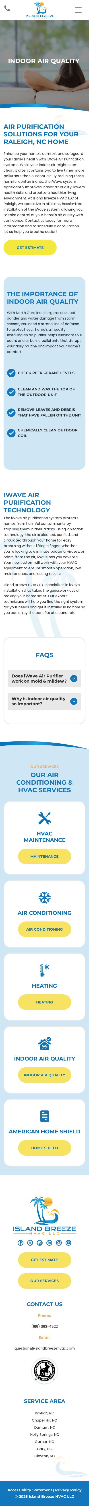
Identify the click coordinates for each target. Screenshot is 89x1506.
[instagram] (40, 1243)
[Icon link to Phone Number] (7, 10)
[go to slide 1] (36, 1379)
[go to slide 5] (50, 1379)
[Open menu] (78, 10)
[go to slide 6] (53, 1379)
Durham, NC (44, 1427)
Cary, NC (44, 1448)
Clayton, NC (44, 1456)
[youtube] (68, 1243)
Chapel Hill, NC (44, 1420)
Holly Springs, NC (44, 1434)
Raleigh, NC (44, 1413)
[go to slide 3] (43, 1379)
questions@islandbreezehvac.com (44, 1348)
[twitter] (30, 1243)
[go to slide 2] (39, 1379)
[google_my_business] (59, 1243)
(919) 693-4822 (44, 1326)
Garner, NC (44, 1441)
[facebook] (20, 1243)
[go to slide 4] (46, 1379)
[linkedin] (49, 1243)
